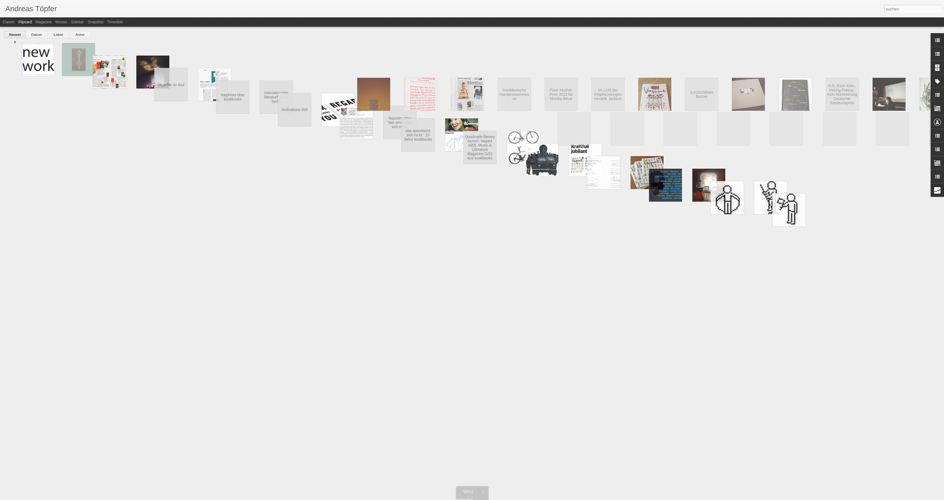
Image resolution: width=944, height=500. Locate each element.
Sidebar (77, 22)
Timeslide (115, 22)
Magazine (44, 22)
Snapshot (95, 22)
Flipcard (25, 22)
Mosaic (61, 22)
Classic (9, 22)
